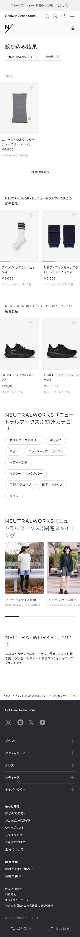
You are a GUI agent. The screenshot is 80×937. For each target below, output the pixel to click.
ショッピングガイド (18, 820)
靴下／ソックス (52, 485)
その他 (50, 56)
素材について (14, 849)
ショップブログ (15, 842)
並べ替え (59, 928)
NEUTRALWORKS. (20, 56)
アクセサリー (60, 695)
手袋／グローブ (20, 485)
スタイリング (13, 835)
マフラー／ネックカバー (26, 474)
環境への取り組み (19, 869)
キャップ (55, 441)
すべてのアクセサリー (24, 441)
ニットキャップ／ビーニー (46, 452)
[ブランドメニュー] (72, 29)
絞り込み (20, 928)
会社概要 (13, 876)
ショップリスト (14, 828)
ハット (14, 452)
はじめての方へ (16, 813)
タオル (14, 496)
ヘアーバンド (19, 463)
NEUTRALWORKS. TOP (32, 695)
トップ (6, 695)
